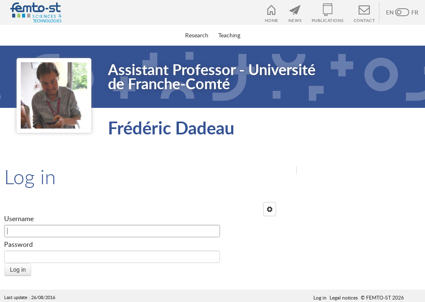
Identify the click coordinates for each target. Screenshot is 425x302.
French (410, 12)
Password (18, 244)
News (295, 20)
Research (196, 35)
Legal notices (344, 297)
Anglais (394, 12)
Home (271, 20)
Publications (328, 20)
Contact (364, 20)
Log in (320, 297)
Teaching (229, 35)
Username (19, 218)
